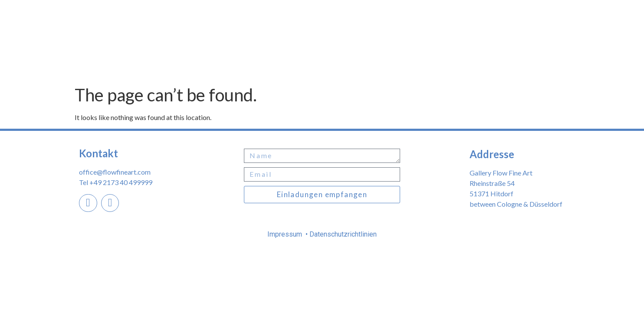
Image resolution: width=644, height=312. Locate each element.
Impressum (285, 234)
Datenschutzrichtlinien (342, 234)
